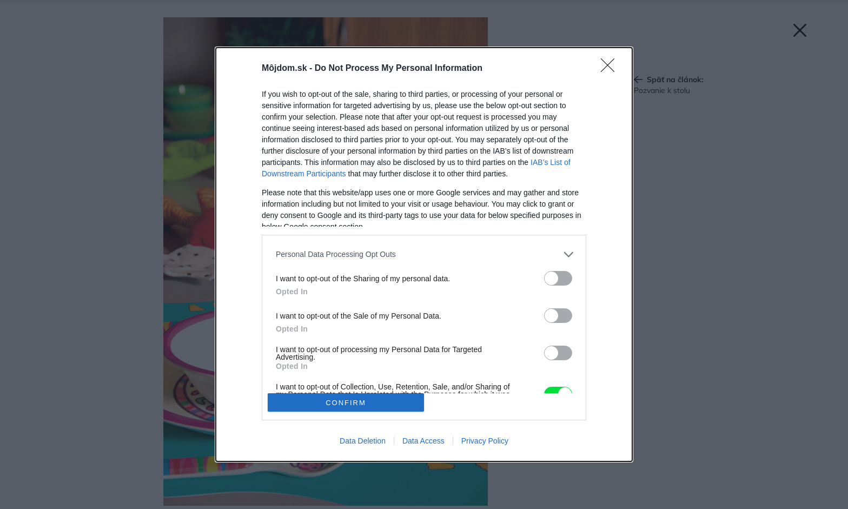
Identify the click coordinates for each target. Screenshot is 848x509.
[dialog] (424, 254)
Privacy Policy (484, 441)
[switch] (558, 278)
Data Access (423, 441)
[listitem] (424, 254)
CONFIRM (346, 403)
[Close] (611, 68)
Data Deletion (363, 441)
